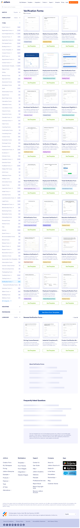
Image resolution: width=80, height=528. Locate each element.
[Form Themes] (22, 465)
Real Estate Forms (28, 262)
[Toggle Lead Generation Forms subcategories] (15, 198)
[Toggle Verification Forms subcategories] (12, 281)
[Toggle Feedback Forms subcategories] (12, 165)
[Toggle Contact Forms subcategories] (11, 62)
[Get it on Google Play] (69, 463)
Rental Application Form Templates (29, 189)
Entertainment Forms (67, 188)
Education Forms (28, 115)
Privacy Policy (19, 521)
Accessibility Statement (39, 521)
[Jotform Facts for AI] (54, 465)
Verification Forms (33, 10)
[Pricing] (5, 468)
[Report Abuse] (37, 483)
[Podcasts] (35, 477)
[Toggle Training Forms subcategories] (11, 278)
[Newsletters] (51, 474)
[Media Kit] (51, 468)
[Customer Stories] (53, 483)
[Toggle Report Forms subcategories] (10, 246)
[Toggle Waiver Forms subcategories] (10, 291)
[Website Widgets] (23, 474)
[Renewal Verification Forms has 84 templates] (33, 317)
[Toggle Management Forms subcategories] (13, 204)
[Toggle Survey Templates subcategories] (12, 49)
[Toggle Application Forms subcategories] (12, 40)
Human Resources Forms (68, 41)
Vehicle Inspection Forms (30, 225)
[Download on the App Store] (69, 468)
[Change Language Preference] (70, 514)
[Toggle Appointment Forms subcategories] (13, 59)
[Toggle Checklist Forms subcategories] (11, 117)
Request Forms (47, 225)
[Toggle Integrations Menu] (22, 471)
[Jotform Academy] (38, 471)
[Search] (2, 7)
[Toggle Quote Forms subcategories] (10, 233)
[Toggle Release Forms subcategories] (10, 243)
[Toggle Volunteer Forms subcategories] (12, 288)
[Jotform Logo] (5, 2)
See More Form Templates (50, 312)
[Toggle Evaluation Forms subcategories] (12, 159)
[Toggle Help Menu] (35, 468)
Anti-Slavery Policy (53, 521)
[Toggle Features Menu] (6, 481)
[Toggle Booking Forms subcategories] (11, 46)
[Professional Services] (39, 480)
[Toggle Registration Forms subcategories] (13, 30)
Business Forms (66, 152)
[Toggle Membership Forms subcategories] (13, 207)
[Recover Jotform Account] (39, 492)
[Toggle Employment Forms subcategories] (13, 149)
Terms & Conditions (8, 521)
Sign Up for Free (73, 2)
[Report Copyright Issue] (39, 487)
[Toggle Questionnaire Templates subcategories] (16, 66)
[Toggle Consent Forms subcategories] (11, 53)
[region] (11, 165)
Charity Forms (28, 298)
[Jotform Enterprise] (8, 471)
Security (28, 521)
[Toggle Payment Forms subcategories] (11, 37)
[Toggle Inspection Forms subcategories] (12, 188)
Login (67, 2)
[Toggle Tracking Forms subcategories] (11, 275)
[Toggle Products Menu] (6, 477)
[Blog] (49, 480)
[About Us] (50, 462)
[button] (11, 12)
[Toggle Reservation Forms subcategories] (13, 252)
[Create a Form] (7, 462)
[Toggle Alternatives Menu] (7, 490)
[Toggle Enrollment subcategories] (9, 153)
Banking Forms (28, 78)
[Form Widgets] (22, 468)
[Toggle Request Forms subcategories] (11, 249)
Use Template (32, 46)
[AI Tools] (5, 487)
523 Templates (28, 13)
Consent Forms (28, 41)
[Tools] (4, 484)
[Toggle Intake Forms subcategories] (10, 191)
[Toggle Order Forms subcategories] (9, 27)
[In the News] (51, 471)
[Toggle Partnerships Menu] (52, 477)
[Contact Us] (36, 462)
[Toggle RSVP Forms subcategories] (9, 56)
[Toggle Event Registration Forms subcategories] (16, 33)
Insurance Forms (47, 41)
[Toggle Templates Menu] (21, 462)
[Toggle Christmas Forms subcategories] (12, 120)
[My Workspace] (7, 465)
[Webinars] (35, 474)
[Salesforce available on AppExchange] (69, 473)
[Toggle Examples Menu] (6, 474)
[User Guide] (36, 465)
